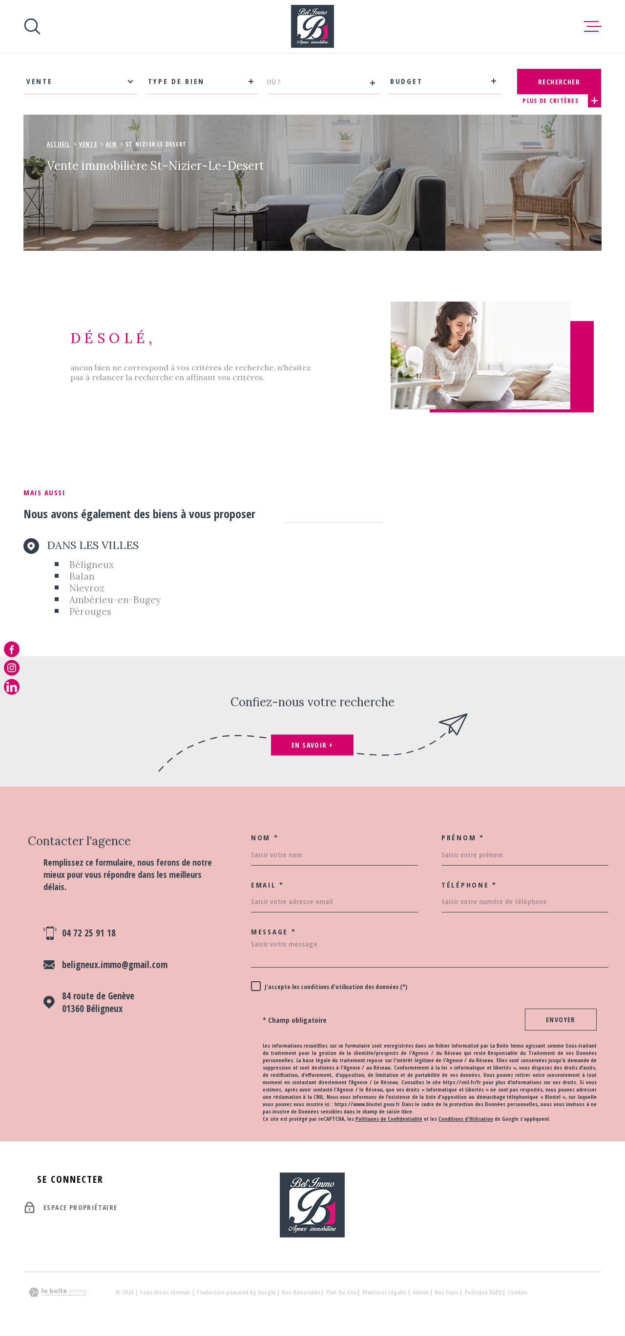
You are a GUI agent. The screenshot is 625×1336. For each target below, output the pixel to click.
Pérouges (90, 611)
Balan (82, 576)
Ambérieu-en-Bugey (115, 600)
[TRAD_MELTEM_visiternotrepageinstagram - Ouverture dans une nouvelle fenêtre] (12, 668)
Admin (421, 1292)
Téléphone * (469, 885)
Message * (273, 931)
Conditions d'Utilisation (465, 1118)
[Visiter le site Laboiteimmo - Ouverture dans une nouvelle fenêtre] (57, 1292)
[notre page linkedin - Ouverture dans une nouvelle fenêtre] (12, 686)
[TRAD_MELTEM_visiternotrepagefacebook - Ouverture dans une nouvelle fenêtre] (12, 649)
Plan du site (341, 1292)
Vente (88, 144)
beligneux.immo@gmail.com (114, 964)
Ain (111, 144)
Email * (267, 885)
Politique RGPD (483, 1292)
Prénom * (462, 837)
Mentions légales (384, 1292)
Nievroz (86, 588)
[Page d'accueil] (312, 26)
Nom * (265, 837)
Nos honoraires (301, 1292)
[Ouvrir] (32, 26)
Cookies (517, 1293)
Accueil (58, 144)
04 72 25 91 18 (89, 933)
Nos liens (446, 1292)
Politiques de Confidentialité (388, 1118)
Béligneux (91, 564)
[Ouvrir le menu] (593, 26)
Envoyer (561, 1019)
